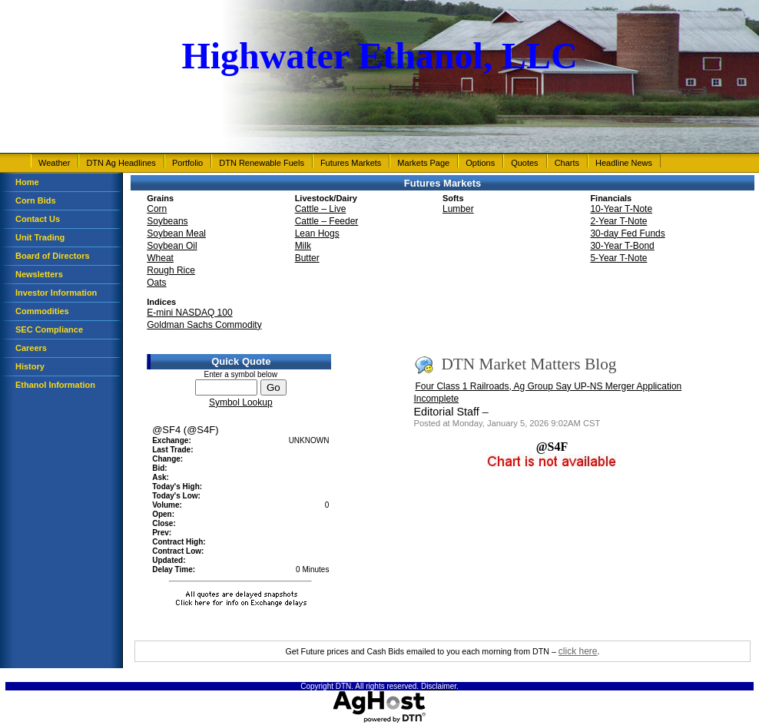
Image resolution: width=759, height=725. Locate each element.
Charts (567, 162)
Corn (157, 209)
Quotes (524, 162)
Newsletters (39, 274)
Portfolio (187, 162)
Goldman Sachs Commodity (204, 324)
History (30, 366)
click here (578, 651)
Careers (31, 348)
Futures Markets (350, 162)
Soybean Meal (176, 233)
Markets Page (423, 162)
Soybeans (167, 221)
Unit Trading (40, 237)
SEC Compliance (49, 329)
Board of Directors (52, 255)
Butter (307, 258)
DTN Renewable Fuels (261, 162)
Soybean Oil (172, 245)
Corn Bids (35, 200)
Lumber (458, 209)
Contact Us (37, 218)
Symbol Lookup (241, 402)
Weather (54, 162)
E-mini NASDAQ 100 (189, 312)
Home (27, 182)
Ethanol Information (55, 384)
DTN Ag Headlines (121, 162)
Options (480, 162)
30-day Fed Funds (627, 233)
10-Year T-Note (621, 209)
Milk (303, 245)
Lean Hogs (317, 233)
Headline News (623, 162)
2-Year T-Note (618, 221)
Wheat (160, 258)
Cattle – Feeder (327, 221)
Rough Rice (171, 270)
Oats (156, 282)
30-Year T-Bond (622, 245)
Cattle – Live (320, 209)
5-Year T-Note (618, 258)
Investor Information (56, 292)
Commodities (42, 311)
